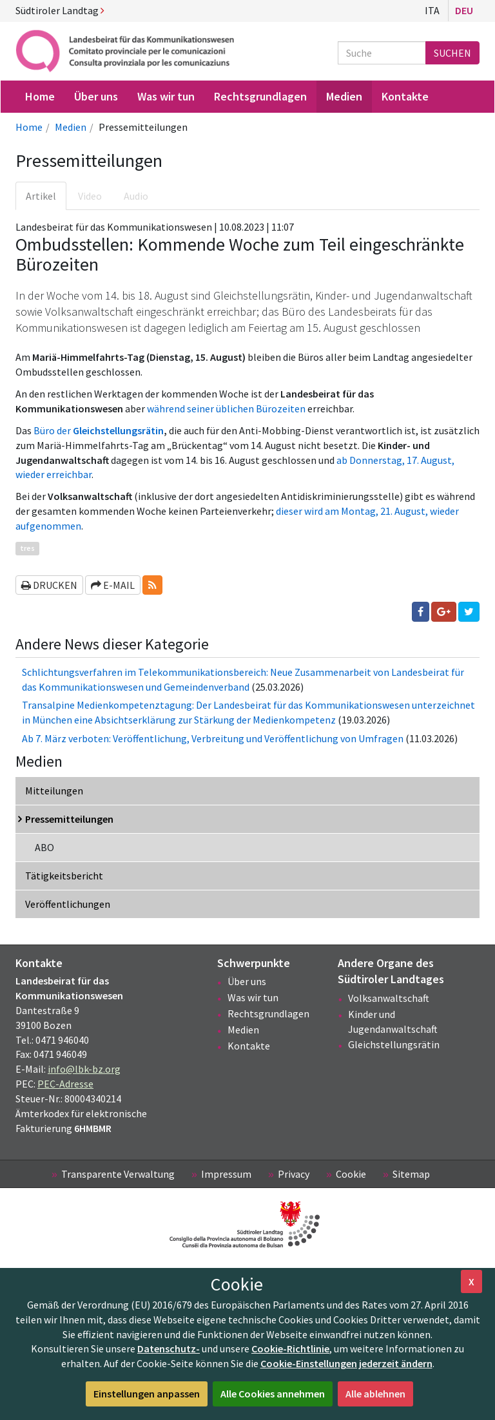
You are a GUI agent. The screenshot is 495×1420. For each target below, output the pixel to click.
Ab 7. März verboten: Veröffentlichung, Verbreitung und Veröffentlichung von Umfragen (212, 738)
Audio (136, 195)
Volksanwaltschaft (388, 998)
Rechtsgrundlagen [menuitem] (260, 96)
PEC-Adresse (65, 1083)
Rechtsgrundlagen (268, 1013)
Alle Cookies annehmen (272, 1393)
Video (90, 195)
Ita (432, 10)
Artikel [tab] (41, 195)
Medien (70, 126)
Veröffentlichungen (67, 903)
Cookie (351, 1173)
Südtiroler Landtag (59, 10)
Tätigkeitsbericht (64, 875)
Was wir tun (253, 997)
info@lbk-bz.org (84, 1068)
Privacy (293, 1173)
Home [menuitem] (40, 96)
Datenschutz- (168, 1348)
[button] (152, 585)
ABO (44, 847)
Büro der (99, 430)
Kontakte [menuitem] (405, 96)
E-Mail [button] (113, 585)
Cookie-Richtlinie (290, 1348)
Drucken (49, 585)
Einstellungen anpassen (146, 1393)
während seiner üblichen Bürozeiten (226, 408)
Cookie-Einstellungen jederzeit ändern (346, 1363)
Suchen (452, 52)
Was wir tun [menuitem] (166, 96)
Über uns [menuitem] (96, 96)
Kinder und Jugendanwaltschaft (393, 1021)
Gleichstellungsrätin (394, 1044)
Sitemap (411, 1173)
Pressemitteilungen (69, 818)
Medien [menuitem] (344, 96)
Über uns (247, 981)
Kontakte (249, 1045)
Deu (464, 10)
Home (29, 126)
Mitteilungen (54, 790)
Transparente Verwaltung (118, 1173)
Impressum (226, 1173)
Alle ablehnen (375, 1393)
